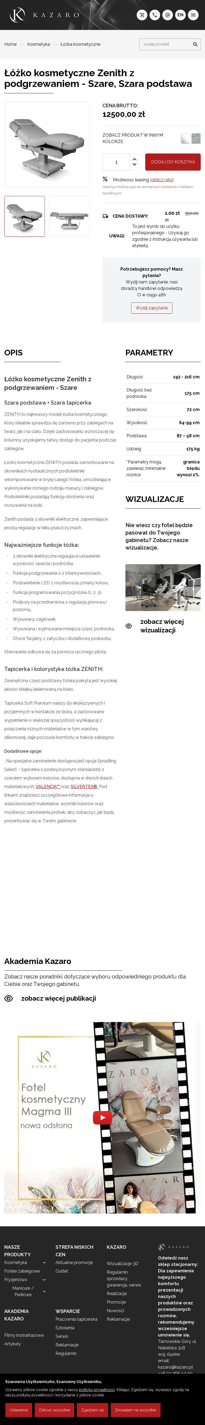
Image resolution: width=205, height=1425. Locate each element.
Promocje (116, 1302)
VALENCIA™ (48, 786)
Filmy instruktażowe (24, 1335)
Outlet (62, 1271)
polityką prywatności (97, 1390)
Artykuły (12, 1343)
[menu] (193, 15)
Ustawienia (19, 1410)
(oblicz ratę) (162, 179)
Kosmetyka (39, 44)
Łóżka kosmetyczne (80, 44)
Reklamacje (67, 1344)
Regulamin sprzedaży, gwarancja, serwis (124, 1279)
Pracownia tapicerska (76, 1319)
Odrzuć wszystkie (54, 1410)
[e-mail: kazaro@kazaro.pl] (167, 15)
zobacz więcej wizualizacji (154, 626)
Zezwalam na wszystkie (135, 1410)
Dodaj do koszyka (173, 161)
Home (11, 44)
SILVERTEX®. (84, 786)
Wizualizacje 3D (122, 1263)
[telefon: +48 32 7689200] (154, 15)
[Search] (194, 44)
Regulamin (66, 1353)
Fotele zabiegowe (22, 1271)
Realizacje (117, 1293)
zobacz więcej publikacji (50, 998)
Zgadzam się (92, 1410)
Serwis (62, 1336)
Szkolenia (65, 1327)
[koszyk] (142, 15)
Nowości (115, 1310)
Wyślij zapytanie (152, 307)
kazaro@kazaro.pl (175, 1367)
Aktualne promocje (74, 1262)
